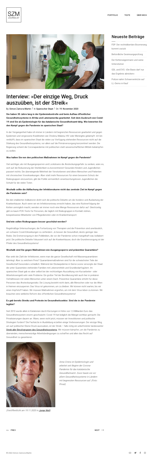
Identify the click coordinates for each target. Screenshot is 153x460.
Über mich (142, 15)
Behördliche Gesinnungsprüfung (127, 54)
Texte (127, 15)
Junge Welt (44, 410)
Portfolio (113, 15)
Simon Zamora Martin (20, 109)
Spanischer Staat (44, 109)
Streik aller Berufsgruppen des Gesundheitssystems (31, 329)
